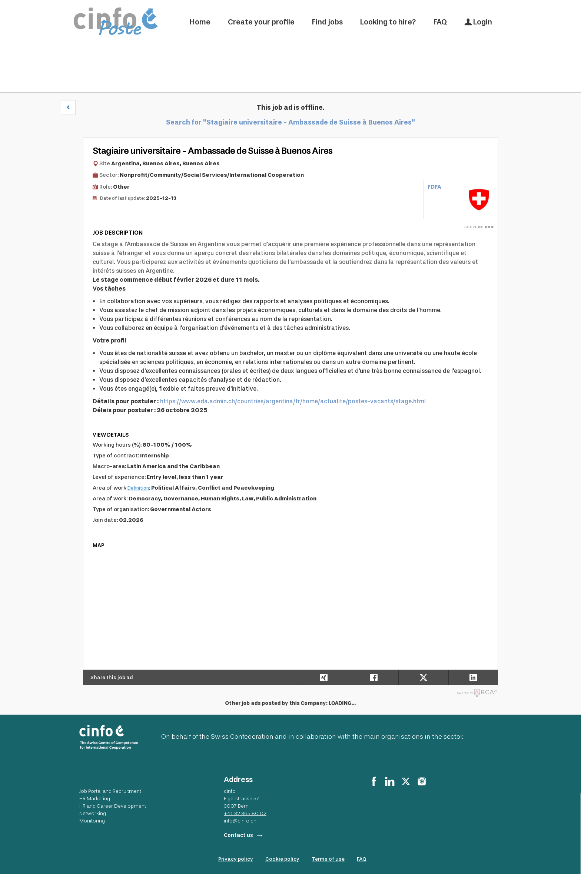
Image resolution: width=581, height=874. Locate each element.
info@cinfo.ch (240, 821)
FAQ (440, 21)
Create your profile (261, 21)
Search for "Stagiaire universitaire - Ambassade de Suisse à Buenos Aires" (290, 122)
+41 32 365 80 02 (245, 813)
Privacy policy (235, 859)
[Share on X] (423, 677)
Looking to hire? (388, 21)
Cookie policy (282, 859)
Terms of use (328, 859)
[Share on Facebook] (373, 677)
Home (200, 21)
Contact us (238, 835)
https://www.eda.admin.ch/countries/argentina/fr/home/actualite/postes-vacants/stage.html (293, 401)
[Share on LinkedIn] (473, 677)
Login (478, 21)
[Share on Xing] (323, 677)
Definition (138, 488)
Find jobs (327, 21)
